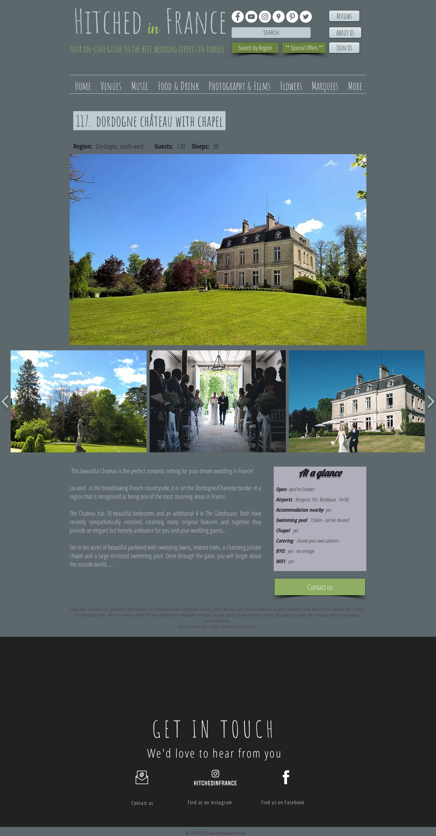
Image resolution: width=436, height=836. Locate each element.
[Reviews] (344, 16)
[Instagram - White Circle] (265, 17)
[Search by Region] (255, 47)
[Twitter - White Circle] (306, 17)
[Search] (271, 32)
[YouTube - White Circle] (251, 17)
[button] (79, 401)
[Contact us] (320, 587)
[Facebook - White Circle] (238, 17)
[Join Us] (344, 47)
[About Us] (345, 32)
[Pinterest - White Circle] (292, 17)
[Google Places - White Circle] (278, 17)
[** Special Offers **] (304, 47)
